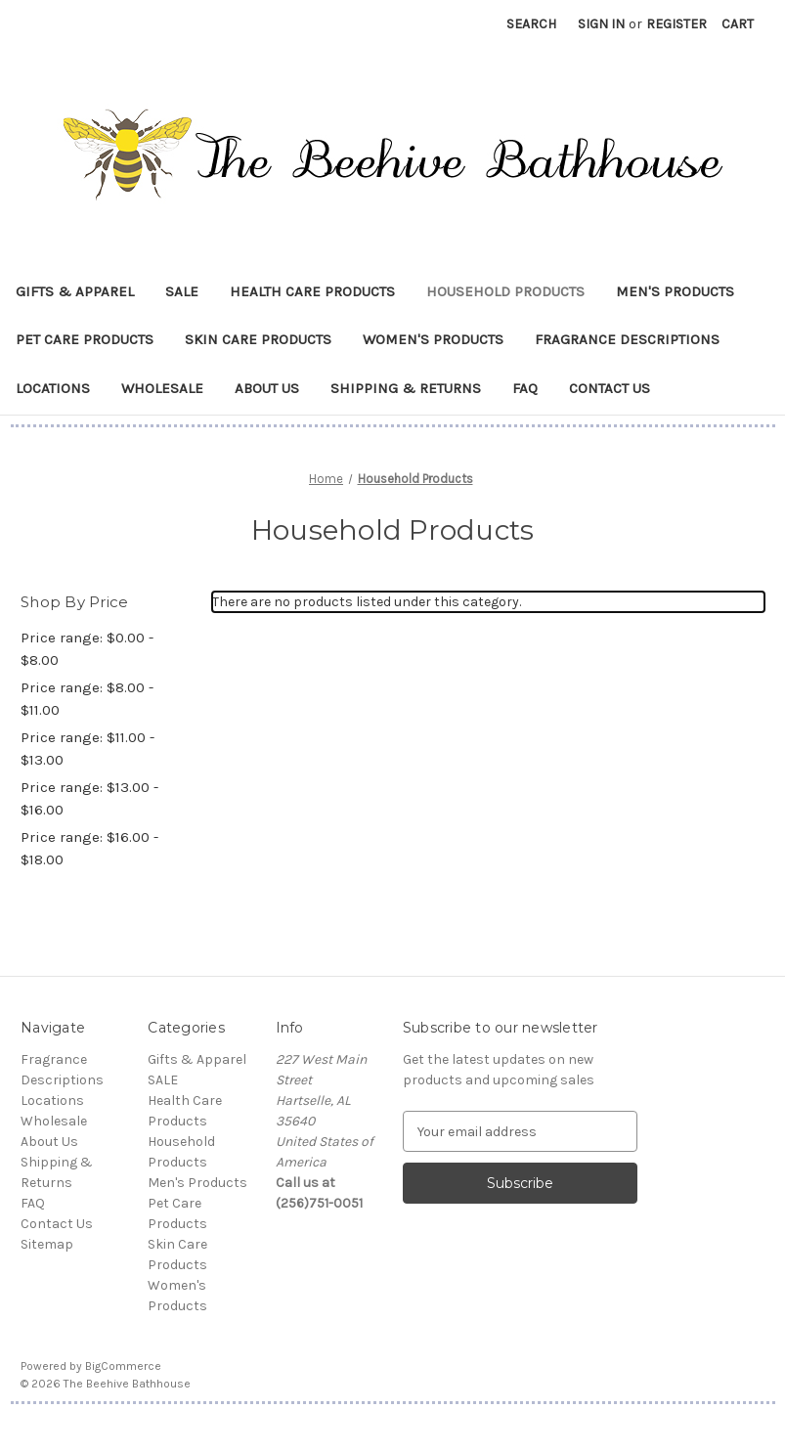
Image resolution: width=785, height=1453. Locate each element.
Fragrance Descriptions (627, 339)
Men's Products (675, 291)
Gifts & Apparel (75, 291)
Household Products (505, 291)
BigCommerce (123, 1366)
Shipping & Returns (405, 388)
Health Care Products (312, 291)
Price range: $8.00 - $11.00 (87, 699)
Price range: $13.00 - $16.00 (89, 798)
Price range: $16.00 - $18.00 (89, 848)
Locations (53, 388)
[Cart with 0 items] (737, 24)
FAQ (525, 388)
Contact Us (609, 388)
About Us (267, 388)
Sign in (601, 24)
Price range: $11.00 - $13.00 (87, 748)
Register (676, 24)
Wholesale (162, 388)
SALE (181, 291)
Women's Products (433, 339)
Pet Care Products (84, 339)
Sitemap (47, 1244)
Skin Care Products (258, 339)
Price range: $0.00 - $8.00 (87, 649)
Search (531, 24)
